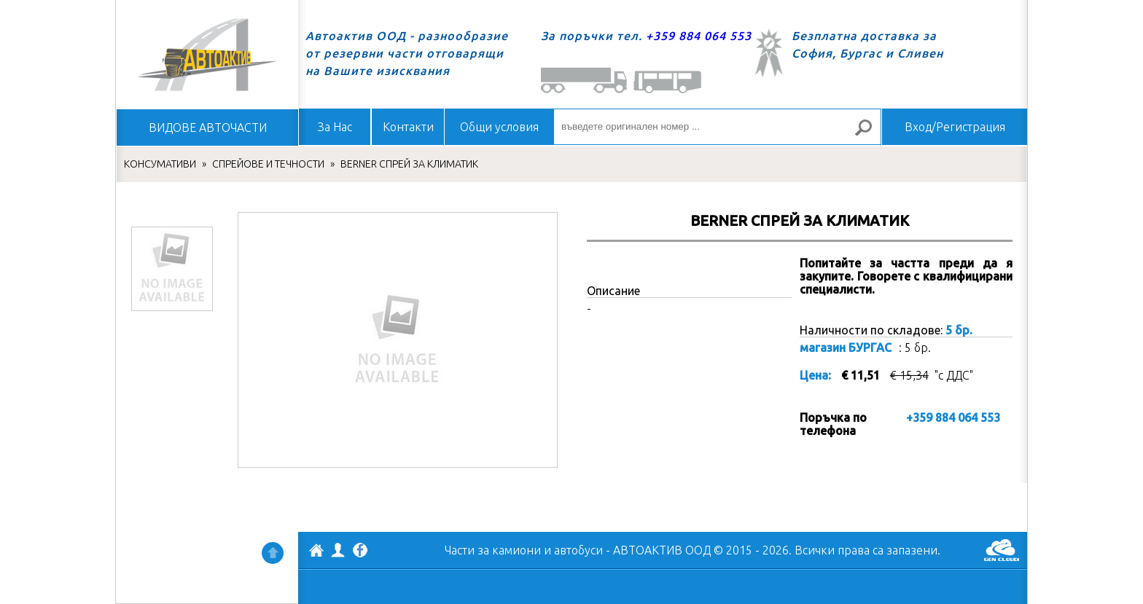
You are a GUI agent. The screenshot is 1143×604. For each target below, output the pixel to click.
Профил (338, 550)
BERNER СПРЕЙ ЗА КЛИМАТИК (409, 164)
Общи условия (499, 126)
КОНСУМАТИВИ (160, 164)
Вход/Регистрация (955, 126)
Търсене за (869, 133)
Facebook (360, 551)
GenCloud (1001, 550)
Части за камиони (493, 550)
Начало (207, 54)
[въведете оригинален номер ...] (717, 127)
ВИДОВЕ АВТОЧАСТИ (208, 127)
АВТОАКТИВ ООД (316, 552)
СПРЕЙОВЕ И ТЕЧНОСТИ (268, 164)
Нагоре (273, 553)
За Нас (335, 126)
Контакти (408, 126)
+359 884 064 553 (699, 35)
